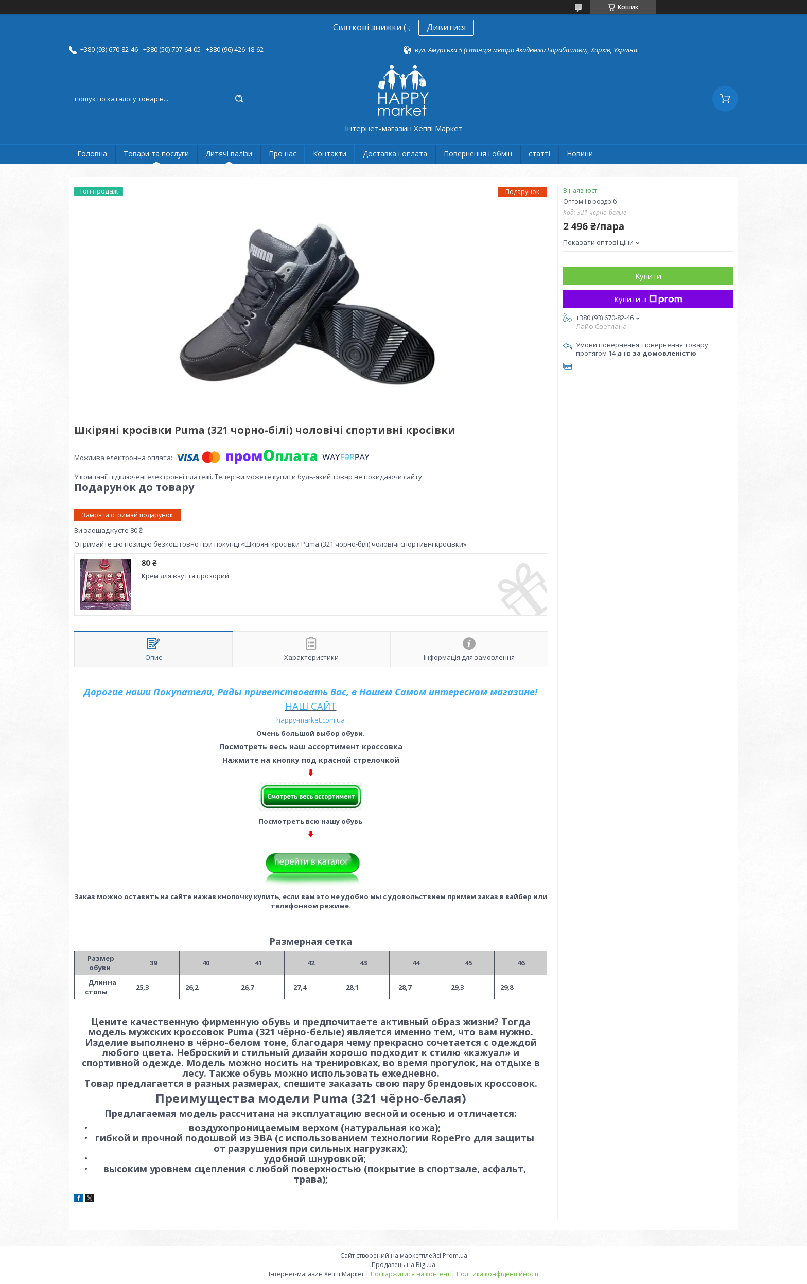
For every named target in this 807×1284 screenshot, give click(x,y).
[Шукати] (239, 99)
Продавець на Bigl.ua (403, 1264)
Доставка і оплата (395, 154)
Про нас (282, 154)
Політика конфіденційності (497, 1274)
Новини (580, 154)
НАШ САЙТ (311, 706)
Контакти (329, 154)
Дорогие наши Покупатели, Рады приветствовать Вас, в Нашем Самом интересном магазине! (310, 691)
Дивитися (446, 27)
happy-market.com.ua (310, 720)
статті (539, 154)
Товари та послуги (156, 154)
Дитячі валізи (228, 154)
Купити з (648, 299)
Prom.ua (455, 1255)
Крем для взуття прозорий (185, 576)
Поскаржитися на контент (410, 1274)
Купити (648, 276)
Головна (92, 154)
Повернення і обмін (478, 154)
